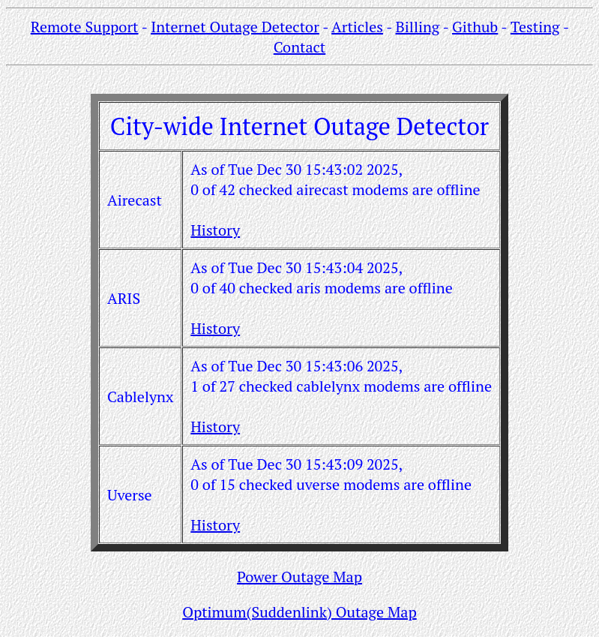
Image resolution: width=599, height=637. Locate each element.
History (215, 230)
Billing (418, 27)
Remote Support (85, 27)
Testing (535, 27)
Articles (357, 27)
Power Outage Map (299, 576)
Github (475, 27)
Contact (300, 47)
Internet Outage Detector (235, 27)
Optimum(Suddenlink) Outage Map (299, 612)
